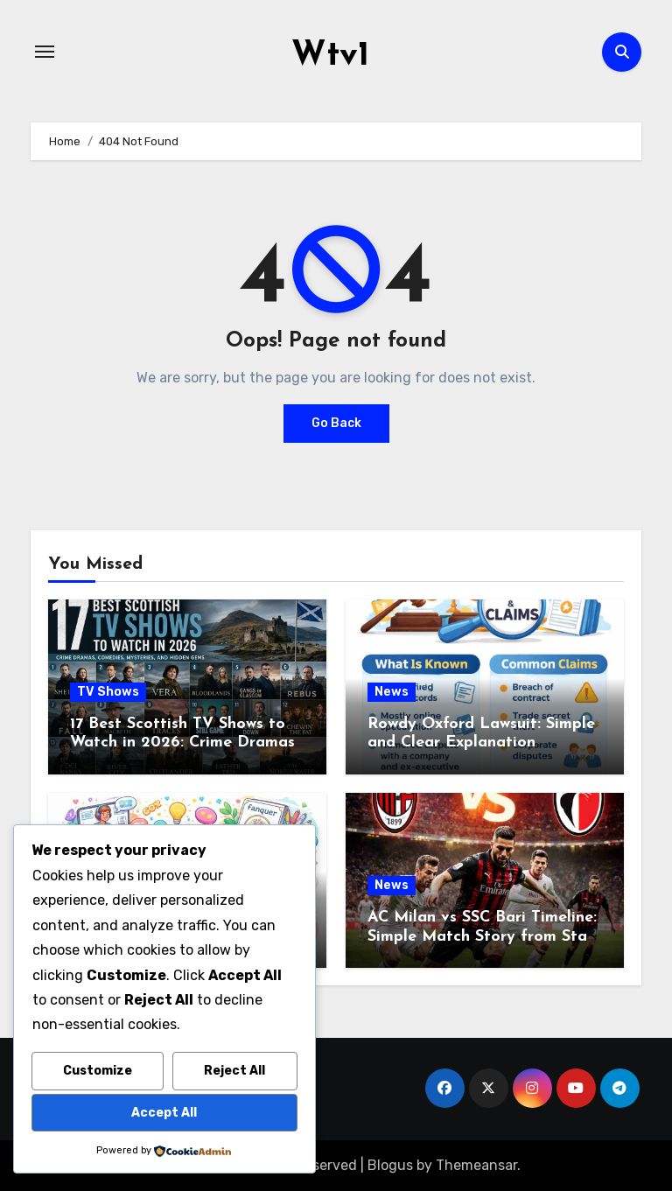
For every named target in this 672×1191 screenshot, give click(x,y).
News (391, 690)
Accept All (164, 1112)
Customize (97, 1070)
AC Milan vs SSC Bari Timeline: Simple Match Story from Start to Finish (484, 936)
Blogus (390, 1164)
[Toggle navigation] (45, 51)
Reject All (234, 1070)
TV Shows (108, 690)
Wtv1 (330, 56)
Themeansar (476, 1164)
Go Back (336, 422)
